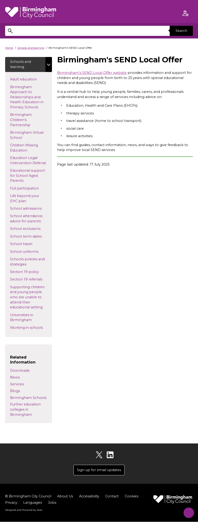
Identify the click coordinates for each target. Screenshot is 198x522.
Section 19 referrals (30, 279)
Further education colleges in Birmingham (25, 409)
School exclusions (29, 228)
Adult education (31, 79)
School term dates (30, 236)
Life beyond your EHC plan (24, 198)
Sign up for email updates (99, 470)
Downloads (19, 371)
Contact (112, 496)
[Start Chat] (187, 511)
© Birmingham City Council (28, 496)
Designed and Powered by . (24, 510)
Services (17, 384)
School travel (28, 244)
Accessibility (89, 496)
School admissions (31, 208)
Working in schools (31, 327)
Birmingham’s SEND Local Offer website (92, 73)
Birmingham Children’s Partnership (27, 120)
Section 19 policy (31, 271)
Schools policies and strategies (27, 262)
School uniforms (28, 251)
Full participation (31, 188)
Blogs (15, 391)
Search (181, 31)
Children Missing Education (24, 148)
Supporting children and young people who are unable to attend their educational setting (30, 297)
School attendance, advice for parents (29, 218)
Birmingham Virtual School (27, 135)
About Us (65, 496)
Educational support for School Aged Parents (27, 176)
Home (9, 47)
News (15, 377)
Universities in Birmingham (25, 317)
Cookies (131, 496)
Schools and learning (30, 47)
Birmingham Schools (28, 398)
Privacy (11, 503)
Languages (32, 503)
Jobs (52, 503)
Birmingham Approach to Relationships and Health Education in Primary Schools (28, 97)
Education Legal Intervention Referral (31, 160)
